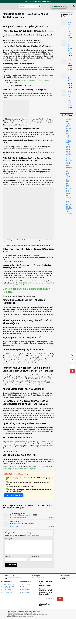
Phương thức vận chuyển (9, 591)
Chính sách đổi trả (26, 592)
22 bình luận (69, 213)
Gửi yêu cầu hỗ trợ (7, 588)
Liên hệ (23, 586)
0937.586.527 (16, 467)
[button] (69, 6)
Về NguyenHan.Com (27, 585)
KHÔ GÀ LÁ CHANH (27, 80)
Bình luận (8, 539)
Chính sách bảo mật (26, 589)
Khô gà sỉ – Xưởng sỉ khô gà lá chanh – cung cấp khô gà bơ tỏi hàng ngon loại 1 (28, 177)
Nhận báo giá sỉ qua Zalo (14, 495)
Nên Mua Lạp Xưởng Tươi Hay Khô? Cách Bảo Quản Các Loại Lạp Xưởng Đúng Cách (69, 183)
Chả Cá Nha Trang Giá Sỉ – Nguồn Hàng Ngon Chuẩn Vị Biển (68, 148)
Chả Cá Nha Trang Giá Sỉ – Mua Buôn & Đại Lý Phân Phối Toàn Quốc (68, 128)
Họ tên (7, 556)
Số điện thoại (34, 556)
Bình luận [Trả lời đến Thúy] (51, 526)
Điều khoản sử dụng (26, 591)
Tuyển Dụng (24, 588)
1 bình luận (69, 197)
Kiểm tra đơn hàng (7, 592)
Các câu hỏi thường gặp (8, 586)
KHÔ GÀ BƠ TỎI (38, 80)
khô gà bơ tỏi (22, 375)
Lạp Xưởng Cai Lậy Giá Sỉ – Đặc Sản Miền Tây (69, 206)
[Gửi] (39, 6)
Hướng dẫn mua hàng (8, 589)
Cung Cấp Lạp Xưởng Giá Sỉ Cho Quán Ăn (69, 163)
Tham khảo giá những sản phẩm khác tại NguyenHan (19, 469)
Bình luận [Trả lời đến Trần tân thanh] (51, 517)
